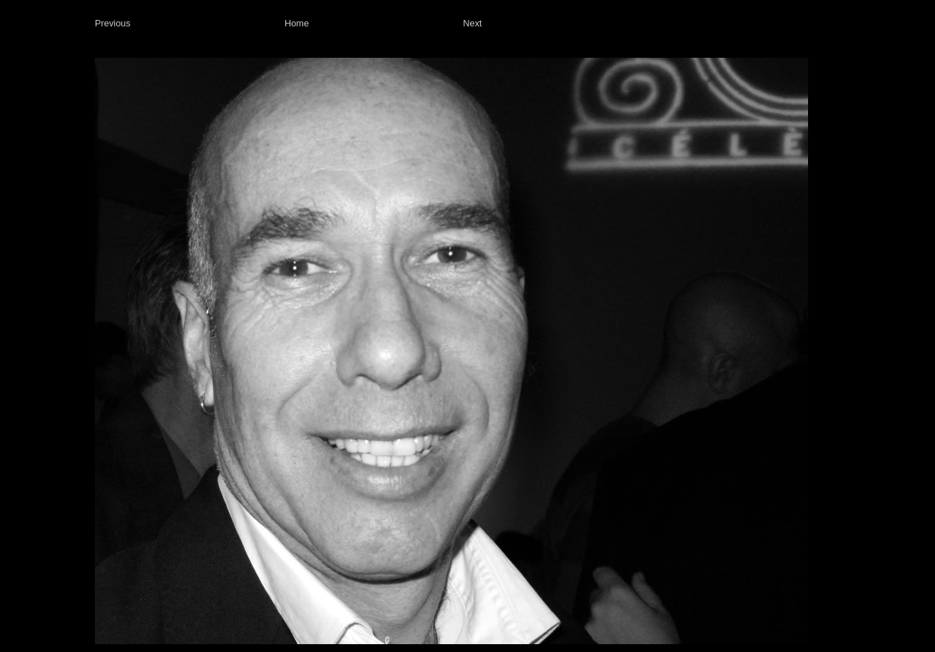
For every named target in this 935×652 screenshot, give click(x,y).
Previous (113, 23)
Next (472, 23)
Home (297, 23)
